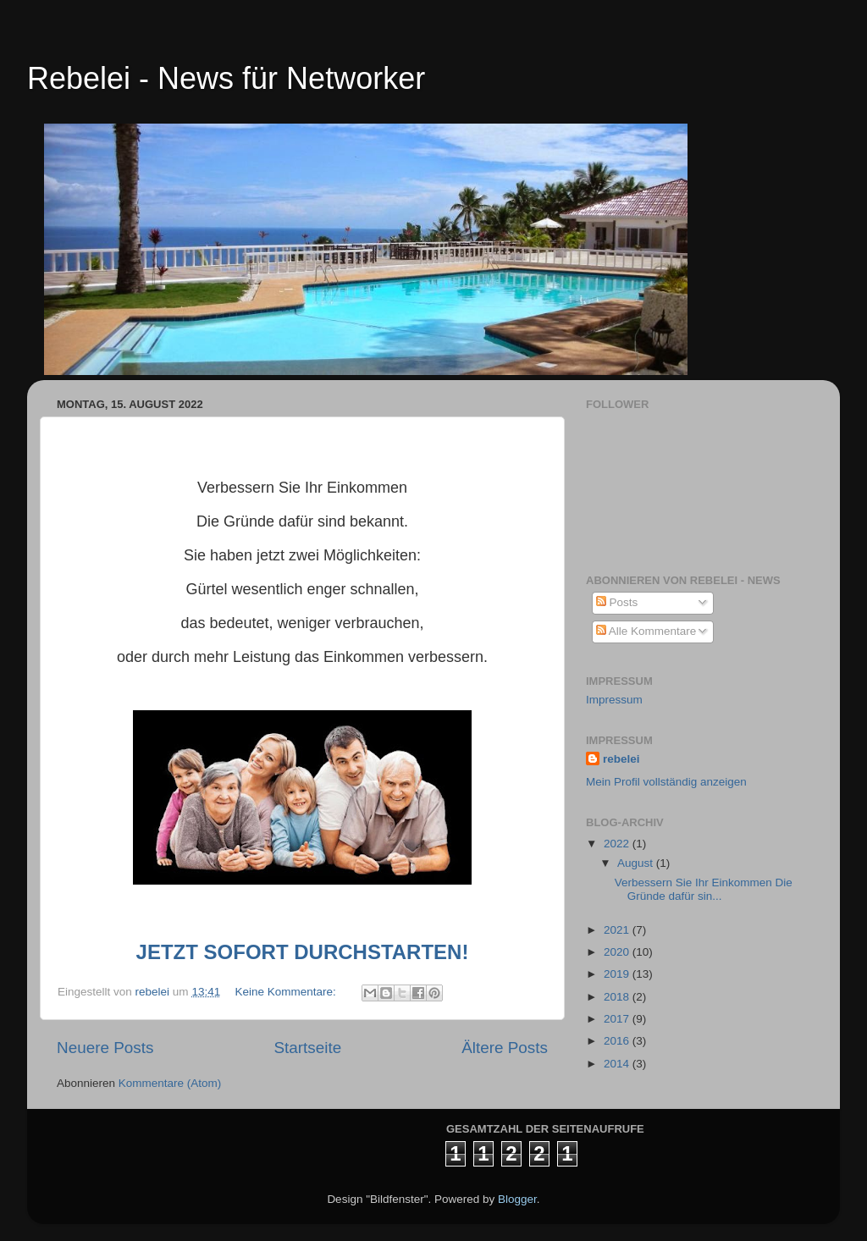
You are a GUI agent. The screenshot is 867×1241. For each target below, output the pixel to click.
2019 (618, 974)
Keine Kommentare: (287, 991)
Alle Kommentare (646, 631)
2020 (618, 952)
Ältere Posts (504, 1047)
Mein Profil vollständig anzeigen (666, 781)
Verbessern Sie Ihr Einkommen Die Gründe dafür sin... (703, 889)
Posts (617, 602)
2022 (618, 843)
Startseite (307, 1047)
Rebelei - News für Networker (226, 78)
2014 (618, 1063)
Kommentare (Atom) (170, 1083)
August (636, 863)
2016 (618, 1040)
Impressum (614, 699)
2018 (618, 996)
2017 (618, 1018)
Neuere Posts (105, 1047)
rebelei (621, 759)
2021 (618, 930)
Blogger (517, 1199)
